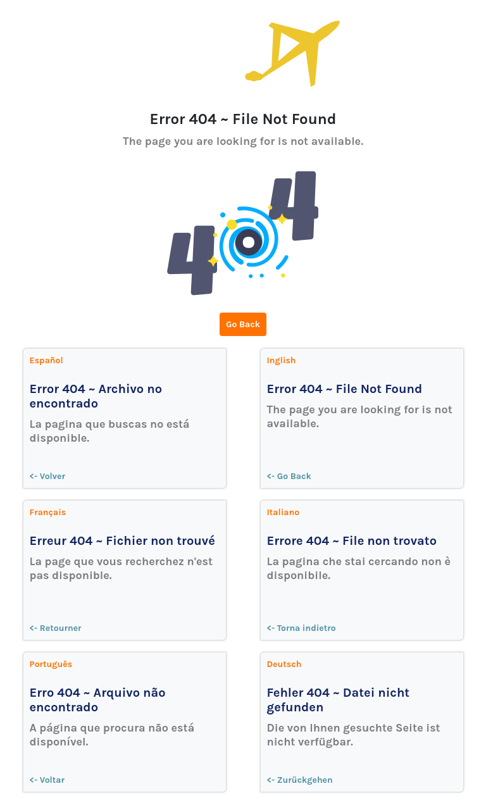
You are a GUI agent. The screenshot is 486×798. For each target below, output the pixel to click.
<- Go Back (289, 476)
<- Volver (48, 476)
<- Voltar (47, 780)
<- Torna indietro (301, 628)
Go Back (243, 324)
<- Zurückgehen (300, 780)
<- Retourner (56, 628)
